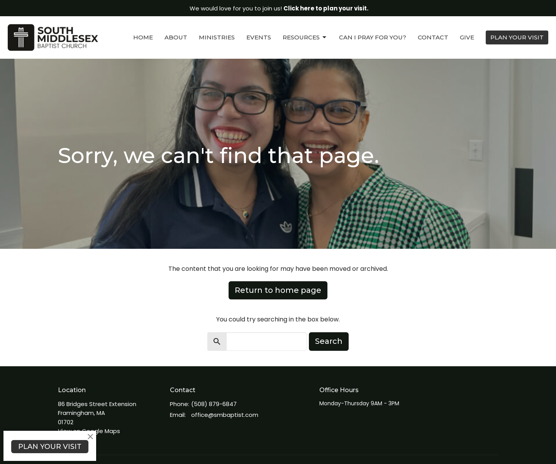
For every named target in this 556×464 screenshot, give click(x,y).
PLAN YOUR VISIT (517, 37)
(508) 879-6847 (214, 404)
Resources (305, 37)
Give (467, 37)
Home (143, 37)
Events (258, 37)
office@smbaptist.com (224, 415)
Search (328, 341)
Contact (433, 37)
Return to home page (278, 290)
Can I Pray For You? (372, 37)
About (175, 37)
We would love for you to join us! (279, 8)
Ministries (217, 37)
